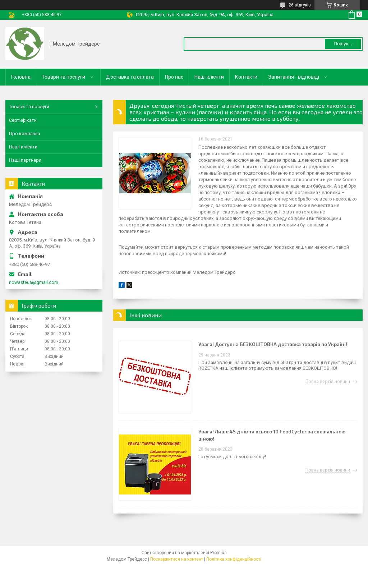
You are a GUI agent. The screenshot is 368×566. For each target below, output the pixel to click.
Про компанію (24, 133)
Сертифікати (23, 120)
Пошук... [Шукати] (343, 43)
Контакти (246, 77)
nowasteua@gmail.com (33, 282)
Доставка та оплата (130, 77)
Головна (21, 77)
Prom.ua (218, 552)
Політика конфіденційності (233, 559)
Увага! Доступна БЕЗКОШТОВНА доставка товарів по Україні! (272, 344)
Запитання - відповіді (293, 77)
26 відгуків (300, 5)
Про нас (174, 77)
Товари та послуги (63, 77)
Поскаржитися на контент (176, 559)
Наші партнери (25, 160)
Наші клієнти (209, 77)
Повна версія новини (327, 381)
